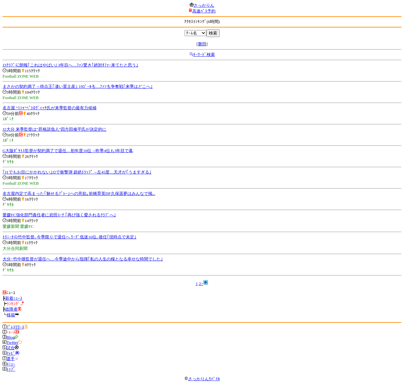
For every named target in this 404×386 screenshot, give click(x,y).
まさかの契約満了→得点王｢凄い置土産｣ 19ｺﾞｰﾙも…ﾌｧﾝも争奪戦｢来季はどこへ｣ (78, 86)
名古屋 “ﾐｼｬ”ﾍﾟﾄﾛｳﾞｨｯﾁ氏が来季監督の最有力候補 (49, 107)
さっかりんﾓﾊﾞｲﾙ (202, 378)
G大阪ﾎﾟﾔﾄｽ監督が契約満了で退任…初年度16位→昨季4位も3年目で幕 (68, 150)
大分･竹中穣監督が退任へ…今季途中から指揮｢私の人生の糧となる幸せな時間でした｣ (83, 259)
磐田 (202, 44)
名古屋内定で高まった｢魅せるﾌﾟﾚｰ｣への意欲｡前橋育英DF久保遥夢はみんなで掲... (79, 193)
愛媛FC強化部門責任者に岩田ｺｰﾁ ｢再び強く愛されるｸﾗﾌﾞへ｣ (59, 214)
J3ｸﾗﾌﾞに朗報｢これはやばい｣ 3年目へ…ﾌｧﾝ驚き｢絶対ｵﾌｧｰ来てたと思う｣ (70, 65)
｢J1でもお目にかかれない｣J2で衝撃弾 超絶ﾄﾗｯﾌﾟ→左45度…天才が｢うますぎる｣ (77, 172)
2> (201, 283)
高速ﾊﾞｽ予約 (204, 11)
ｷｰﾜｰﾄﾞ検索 (204, 54)
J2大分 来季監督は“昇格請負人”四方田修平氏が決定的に (54, 129)
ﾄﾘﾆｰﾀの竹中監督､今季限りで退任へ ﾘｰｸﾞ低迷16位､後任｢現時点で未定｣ (69, 237)
